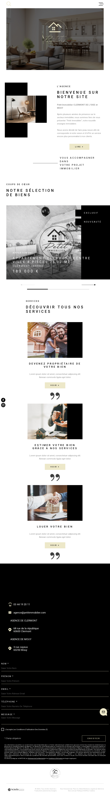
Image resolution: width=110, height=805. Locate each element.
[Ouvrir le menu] (101, 4)
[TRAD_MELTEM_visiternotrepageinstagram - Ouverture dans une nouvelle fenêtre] (3, 405)
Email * (6, 689)
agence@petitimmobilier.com (29, 612)
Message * (8, 715)
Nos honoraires (65, 789)
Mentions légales (89, 789)
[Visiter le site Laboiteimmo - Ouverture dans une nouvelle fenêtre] (16, 789)
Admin (99, 789)
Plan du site (77, 789)
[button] (94, 285)
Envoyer (94, 738)
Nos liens (71, 791)
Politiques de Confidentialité (36, 758)
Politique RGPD (82, 791)
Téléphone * (9, 702)
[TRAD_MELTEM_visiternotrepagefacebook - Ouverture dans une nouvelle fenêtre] (3, 400)
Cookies (92, 791)
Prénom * (7, 676)
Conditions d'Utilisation (56, 758)
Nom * (5, 664)
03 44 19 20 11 (21, 604)
